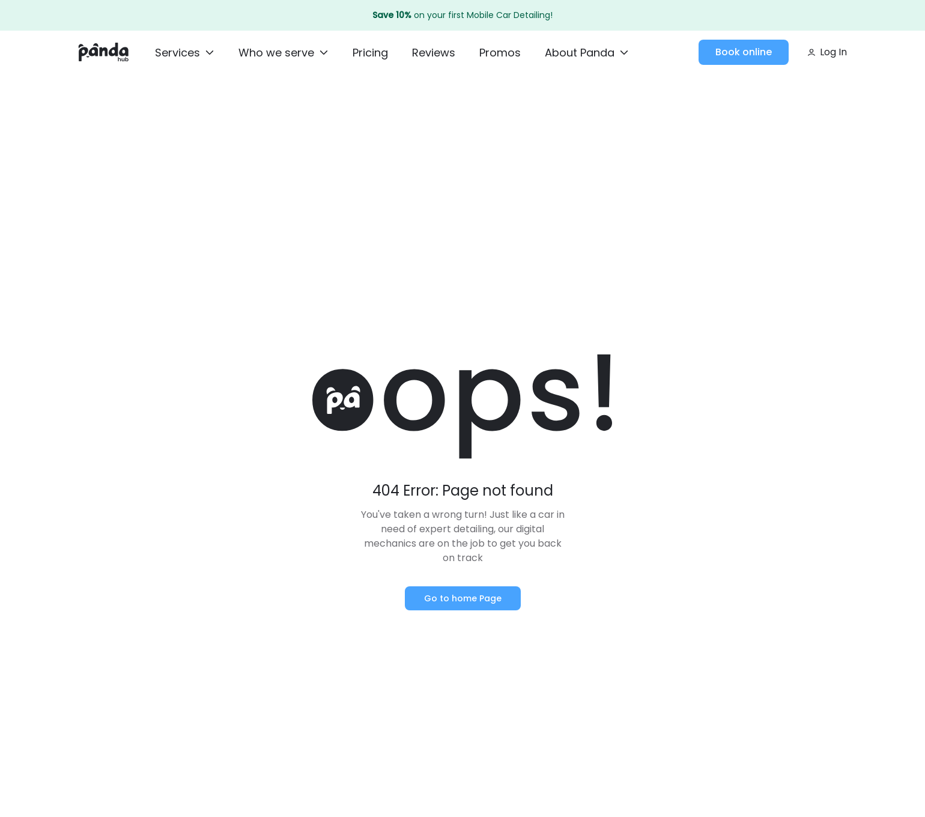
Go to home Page (463, 598)
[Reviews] (433, 53)
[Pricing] (370, 53)
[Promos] (500, 53)
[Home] (103, 52)
